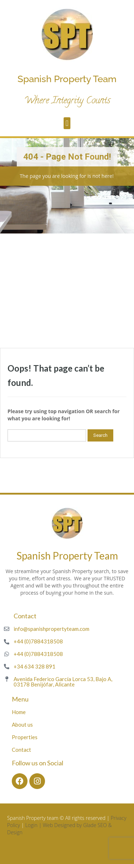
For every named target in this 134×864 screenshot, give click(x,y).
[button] (67, 123)
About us (22, 724)
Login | (34, 825)
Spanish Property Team (67, 79)
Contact (21, 749)
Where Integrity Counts (67, 101)
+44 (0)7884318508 (38, 641)
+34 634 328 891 (34, 666)
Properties (25, 737)
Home (19, 712)
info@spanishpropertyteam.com (51, 628)
